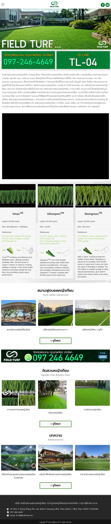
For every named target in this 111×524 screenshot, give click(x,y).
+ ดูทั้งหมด (55, 340)
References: (7, 232)
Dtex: (4, 227)
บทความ (55, 435)
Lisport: (5, 221)
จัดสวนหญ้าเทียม (55, 370)
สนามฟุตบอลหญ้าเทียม (55, 290)
